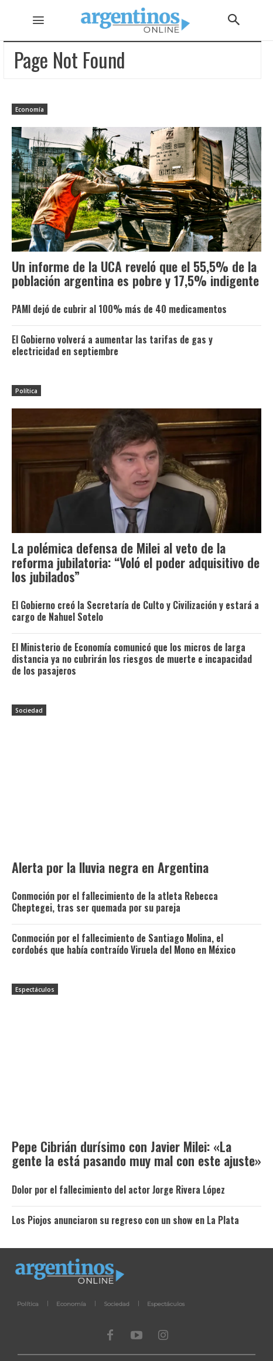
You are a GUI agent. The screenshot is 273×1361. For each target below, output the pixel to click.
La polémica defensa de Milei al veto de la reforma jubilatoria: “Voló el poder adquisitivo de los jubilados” (136, 561)
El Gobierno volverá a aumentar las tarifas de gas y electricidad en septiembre (112, 345)
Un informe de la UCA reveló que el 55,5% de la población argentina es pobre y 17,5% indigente (135, 273)
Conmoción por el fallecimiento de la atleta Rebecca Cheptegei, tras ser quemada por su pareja (115, 902)
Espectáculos (34, 989)
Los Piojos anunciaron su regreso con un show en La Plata (125, 1220)
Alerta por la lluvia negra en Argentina (110, 867)
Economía (29, 109)
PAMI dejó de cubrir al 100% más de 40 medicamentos (119, 309)
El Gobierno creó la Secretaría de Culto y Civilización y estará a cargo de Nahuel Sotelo (135, 611)
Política (26, 391)
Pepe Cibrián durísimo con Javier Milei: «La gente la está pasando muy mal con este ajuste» (136, 1153)
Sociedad (29, 710)
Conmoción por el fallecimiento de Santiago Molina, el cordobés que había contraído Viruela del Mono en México (124, 944)
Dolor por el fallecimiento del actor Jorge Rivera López (118, 1190)
